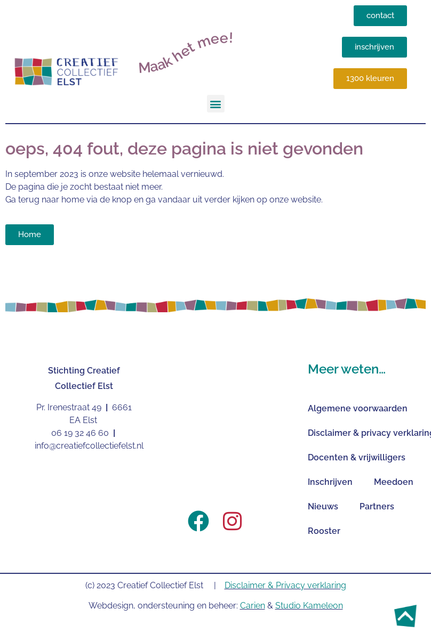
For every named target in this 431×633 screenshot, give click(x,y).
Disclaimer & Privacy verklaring (285, 585)
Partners (377, 506)
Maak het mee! (186, 52)
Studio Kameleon (309, 605)
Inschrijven (330, 482)
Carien (252, 605)
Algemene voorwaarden (358, 408)
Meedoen (393, 482)
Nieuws (323, 506)
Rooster (324, 531)
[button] (216, 103)
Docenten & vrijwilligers (356, 457)
